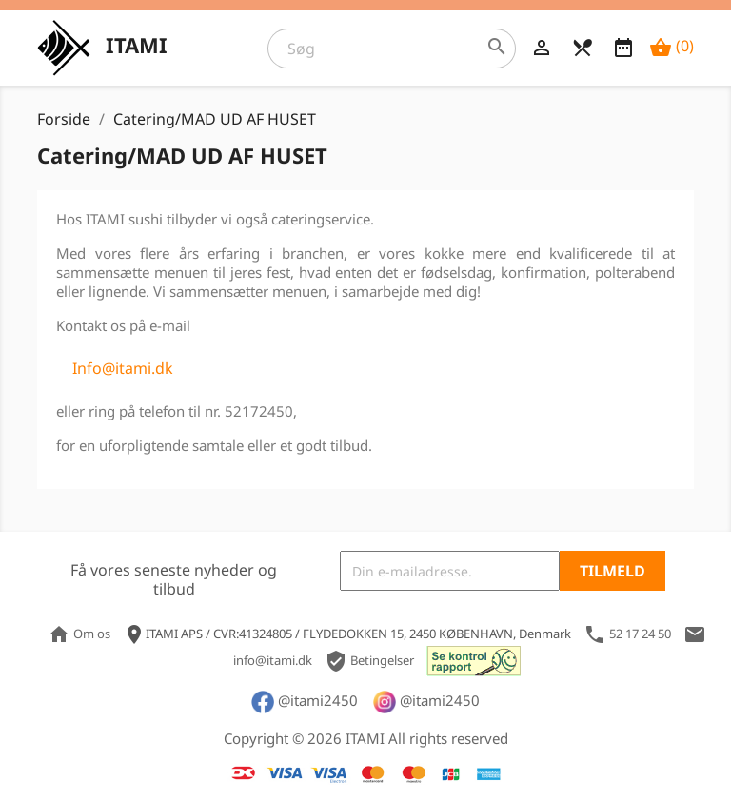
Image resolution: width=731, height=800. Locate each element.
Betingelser (371, 660)
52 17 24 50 (627, 633)
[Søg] (391, 48)
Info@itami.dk (122, 368)
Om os (80, 633)
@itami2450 (304, 700)
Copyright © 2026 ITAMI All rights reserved (366, 738)
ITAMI (137, 44)
